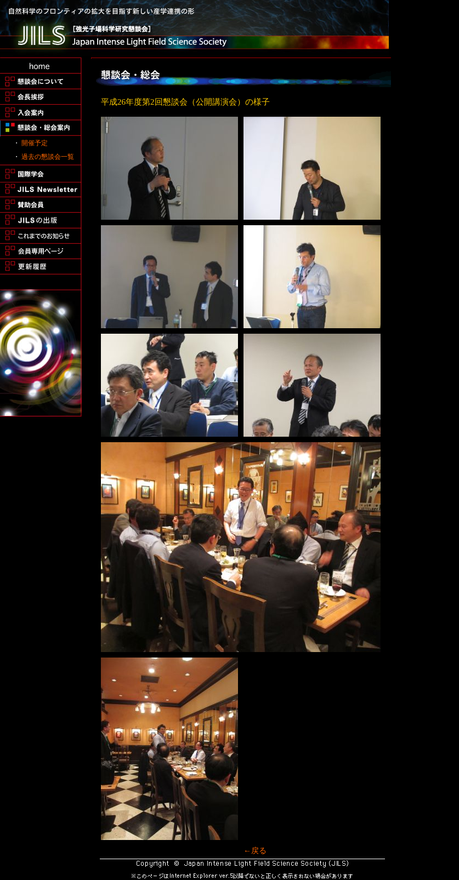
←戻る (255, 851)
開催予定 (34, 143)
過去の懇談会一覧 (47, 157)
